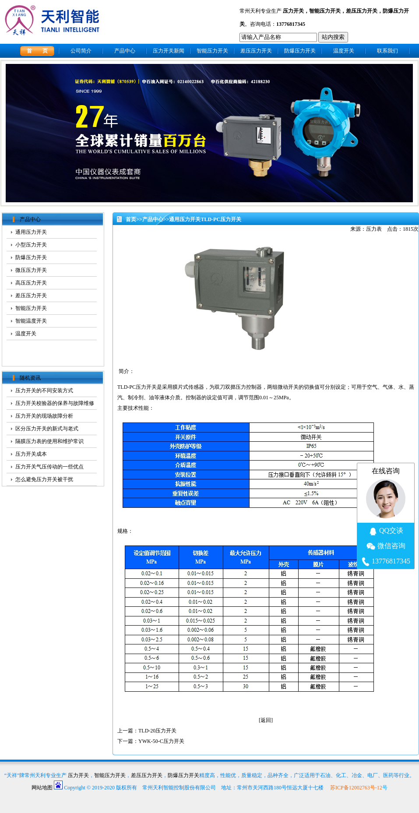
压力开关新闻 (168, 51)
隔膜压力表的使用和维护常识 (49, 441)
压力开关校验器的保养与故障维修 (54, 403)
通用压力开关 (185, 219)
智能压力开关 (325, 11)
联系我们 (387, 51)
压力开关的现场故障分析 (44, 416)
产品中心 (124, 51)
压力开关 (293, 11)
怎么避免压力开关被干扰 (44, 479)
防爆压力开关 (300, 51)
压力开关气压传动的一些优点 (49, 467)
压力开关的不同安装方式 (44, 390)
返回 (266, 720)
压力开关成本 (31, 454)
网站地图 (42, 788)
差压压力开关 (361, 11)
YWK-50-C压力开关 (161, 741)
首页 (131, 219)
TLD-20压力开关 (157, 731)
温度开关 (343, 51)
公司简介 (81, 51)
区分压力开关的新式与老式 (46, 429)
